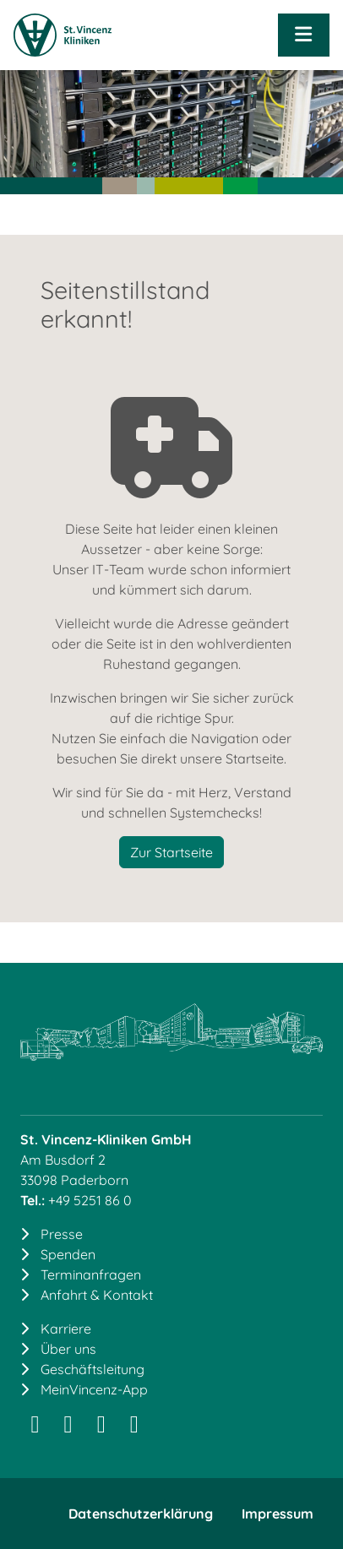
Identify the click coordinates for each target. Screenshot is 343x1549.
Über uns (68, 1348)
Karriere (66, 1328)
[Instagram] (35, 1427)
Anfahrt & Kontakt (97, 1294)
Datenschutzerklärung (140, 1513)
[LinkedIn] (68, 1427)
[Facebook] (101, 1427)
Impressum (277, 1513)
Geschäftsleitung (92, 1369)
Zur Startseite (171, 852)
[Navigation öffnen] (303, 35)
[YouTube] (134, 1427)
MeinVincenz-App (94, 1389)
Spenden (68, 1254)
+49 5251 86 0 (90, 1200)
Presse (62, 1234)
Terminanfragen (91, 1274)
